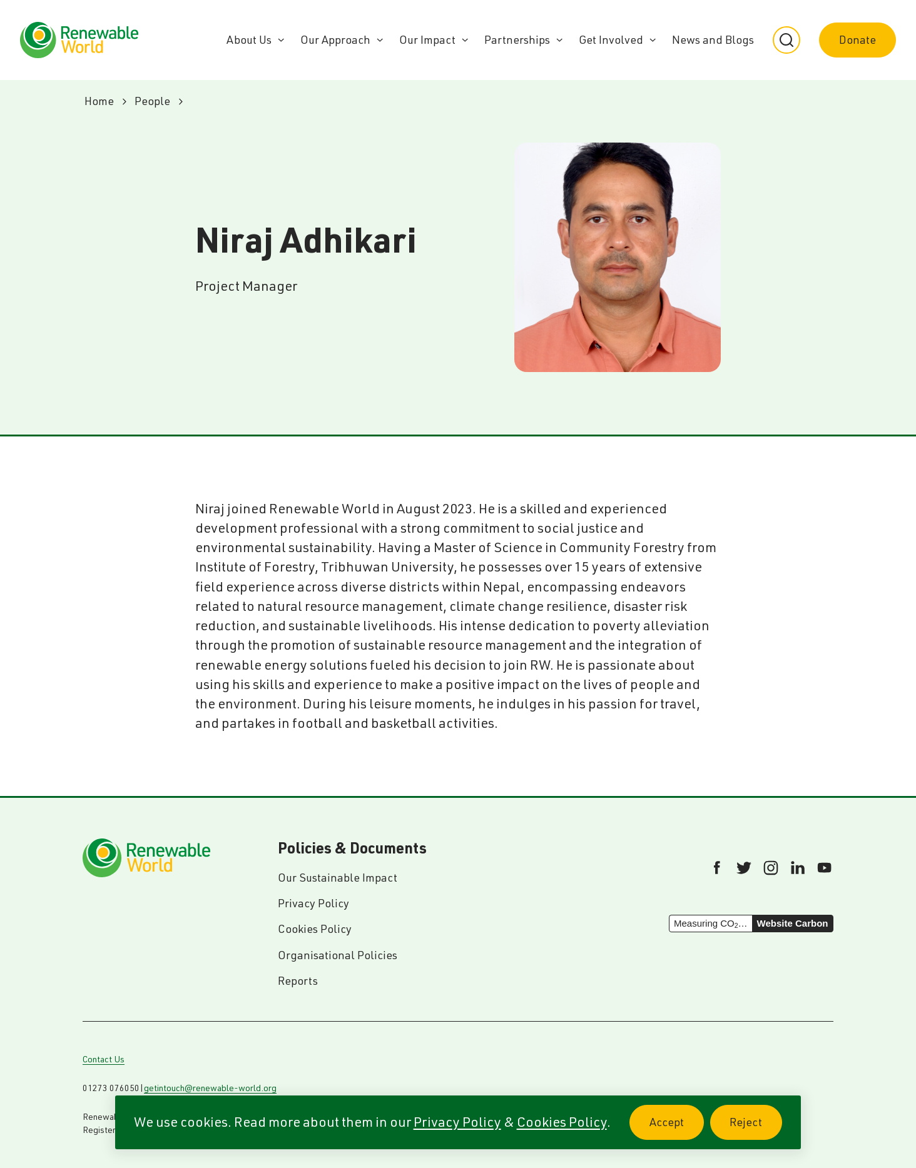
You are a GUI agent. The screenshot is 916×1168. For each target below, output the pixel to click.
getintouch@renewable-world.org (210, 1088)
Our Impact (427, 40)
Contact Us (104, 1059)
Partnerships (517, 40)
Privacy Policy (457, 1122)
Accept (676, 1129)
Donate (857, 40)
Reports (298, 981)
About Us (249, 40)
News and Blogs (713, 40)
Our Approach (335, 40)
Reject (756, 1129)
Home (99, 101)
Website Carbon (792, 923)
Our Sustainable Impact (337, 877)
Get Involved (611, 40)
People (152, 101)
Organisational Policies (337, 955)
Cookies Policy (562, 1122)
